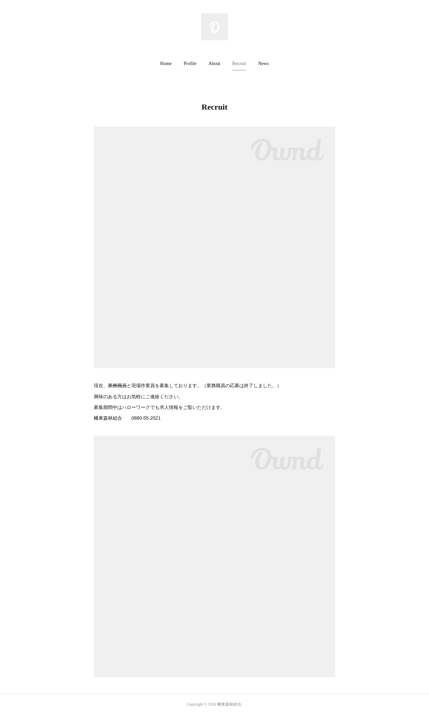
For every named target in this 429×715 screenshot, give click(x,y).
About (214, 63)
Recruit (239, 63)
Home (166, 63)
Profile (190, 63)
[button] (166, 64)
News (263, 63)
